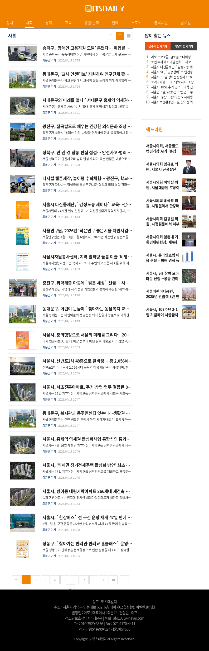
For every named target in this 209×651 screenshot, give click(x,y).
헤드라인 (154, 129)
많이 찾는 (158, 35)
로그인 (1, 13)
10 (113, 580)
